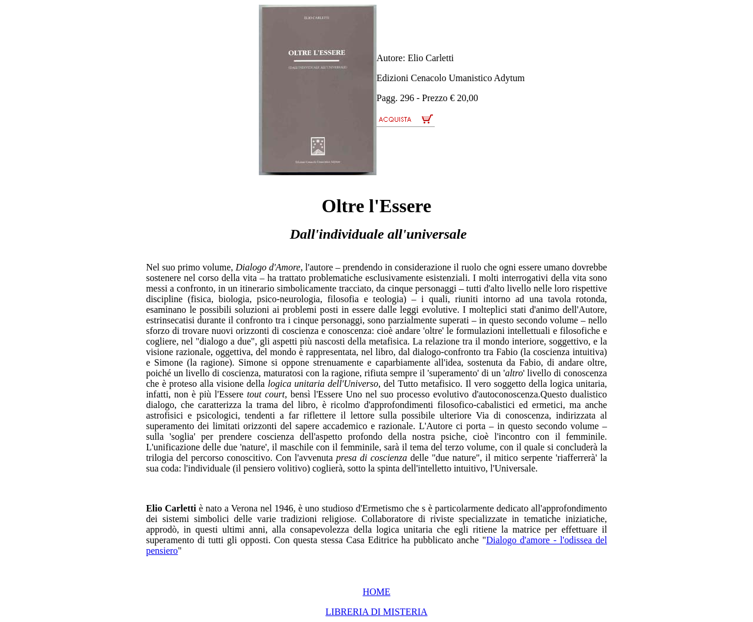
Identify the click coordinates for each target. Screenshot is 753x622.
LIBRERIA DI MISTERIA (376, 612)
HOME (376, 592)
